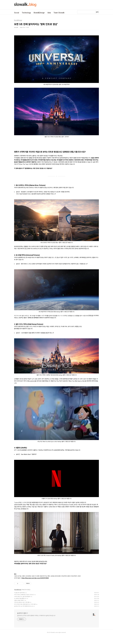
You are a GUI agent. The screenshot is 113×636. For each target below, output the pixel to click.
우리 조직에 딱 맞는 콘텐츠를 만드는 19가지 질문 (25, 604)
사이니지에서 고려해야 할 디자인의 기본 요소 (24, 594)
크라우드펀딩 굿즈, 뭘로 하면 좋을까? (22, 596)
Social (16, 13)
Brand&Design (39, 13)
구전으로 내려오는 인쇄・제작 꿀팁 (22, 602)
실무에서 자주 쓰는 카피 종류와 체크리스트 (23, 606)
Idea (49, 13)
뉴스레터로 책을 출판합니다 (20, 598)
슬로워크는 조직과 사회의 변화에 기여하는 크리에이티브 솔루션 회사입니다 (36, 615)
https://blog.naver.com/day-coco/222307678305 (35, 578)
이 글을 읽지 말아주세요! (19, 592)
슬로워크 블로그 (22, 613)
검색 (97, 12)
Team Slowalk (59, 13)
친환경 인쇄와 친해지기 (19, 600)
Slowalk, (53, 632)
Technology (26, 13)
